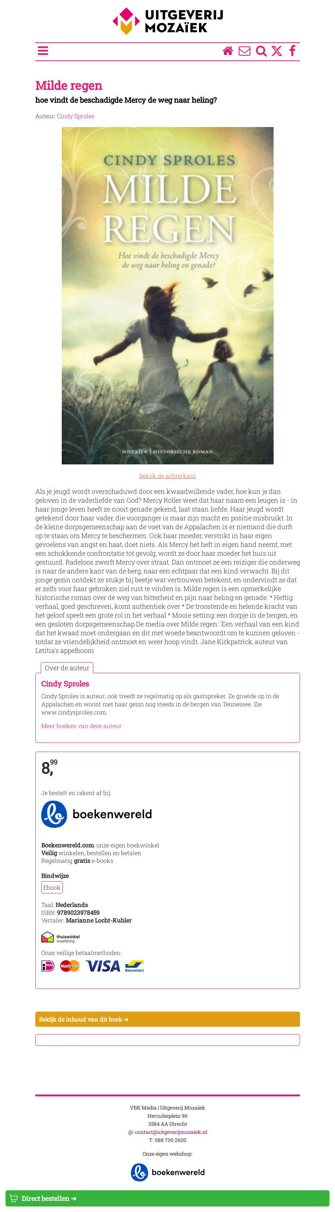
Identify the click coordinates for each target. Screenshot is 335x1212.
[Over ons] (244, 52)
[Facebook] (292, 52)
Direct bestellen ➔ (42, 1198)
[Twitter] (277, 55)
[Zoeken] (261, 52)
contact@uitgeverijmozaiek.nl (171, 1131)
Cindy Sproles (76, 116)
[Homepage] (227, 52)
